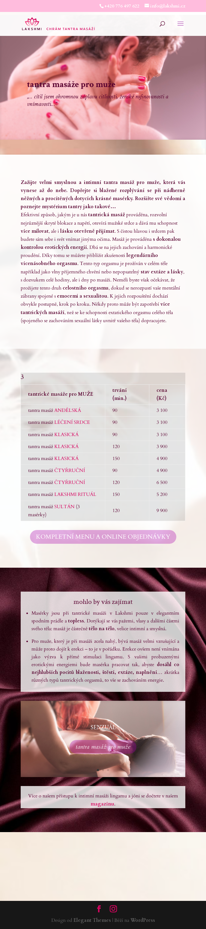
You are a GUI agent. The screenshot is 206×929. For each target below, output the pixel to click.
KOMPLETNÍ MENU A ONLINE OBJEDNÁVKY (103, 537)
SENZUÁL (103, 727)
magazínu (102, 804)
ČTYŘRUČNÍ (70, 470)
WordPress (142, 920)
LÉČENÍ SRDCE (72, 422)
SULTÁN (64, 506)
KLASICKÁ (66, 434)
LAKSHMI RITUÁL (75, 494)
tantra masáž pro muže (103, 747)
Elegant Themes (92, 920)
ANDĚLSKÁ (67, 410)
